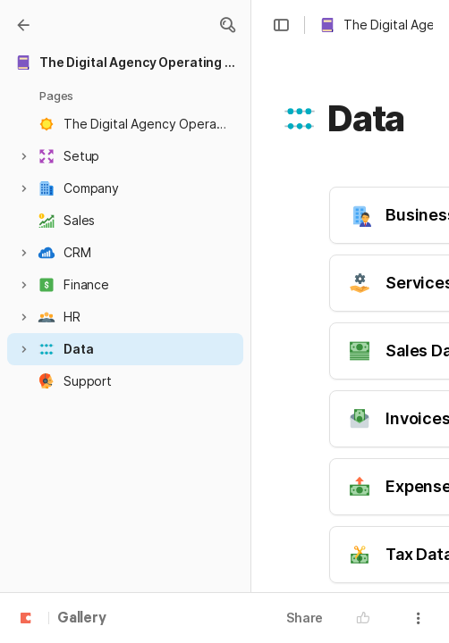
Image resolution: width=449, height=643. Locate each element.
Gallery (81, 619)
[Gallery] (23, 25)
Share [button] (304, 617)
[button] (227, 25)
